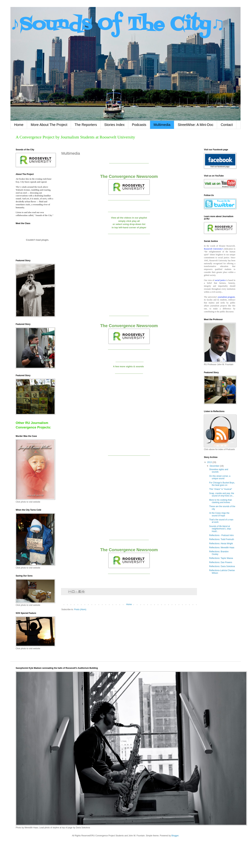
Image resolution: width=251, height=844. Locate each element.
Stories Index (114, 125)
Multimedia (162, 125)
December (215, 466)
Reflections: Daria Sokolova (222, 566)
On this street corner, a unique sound (219, 477)
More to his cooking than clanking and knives (220, 501)
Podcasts (139, 125)
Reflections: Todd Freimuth (221, 539)
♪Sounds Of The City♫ (117, 25)
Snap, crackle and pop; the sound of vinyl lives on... (221, 494)
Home (18, 125)
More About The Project (49, 125)
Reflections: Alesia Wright (221, 543)
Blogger (175, 835)
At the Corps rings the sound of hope (219, 514)
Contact (227, 125)
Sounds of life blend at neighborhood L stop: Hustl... (220, 529)
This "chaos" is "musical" (220, 489)
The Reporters (86, 125)
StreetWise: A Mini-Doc (196, 125)
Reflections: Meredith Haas (221, 547)
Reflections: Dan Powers (220, 562)
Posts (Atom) (80, 609)
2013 (209, 462)
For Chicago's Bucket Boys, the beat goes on (222, 483)
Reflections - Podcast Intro (221, 535)
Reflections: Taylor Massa (221, 558)
